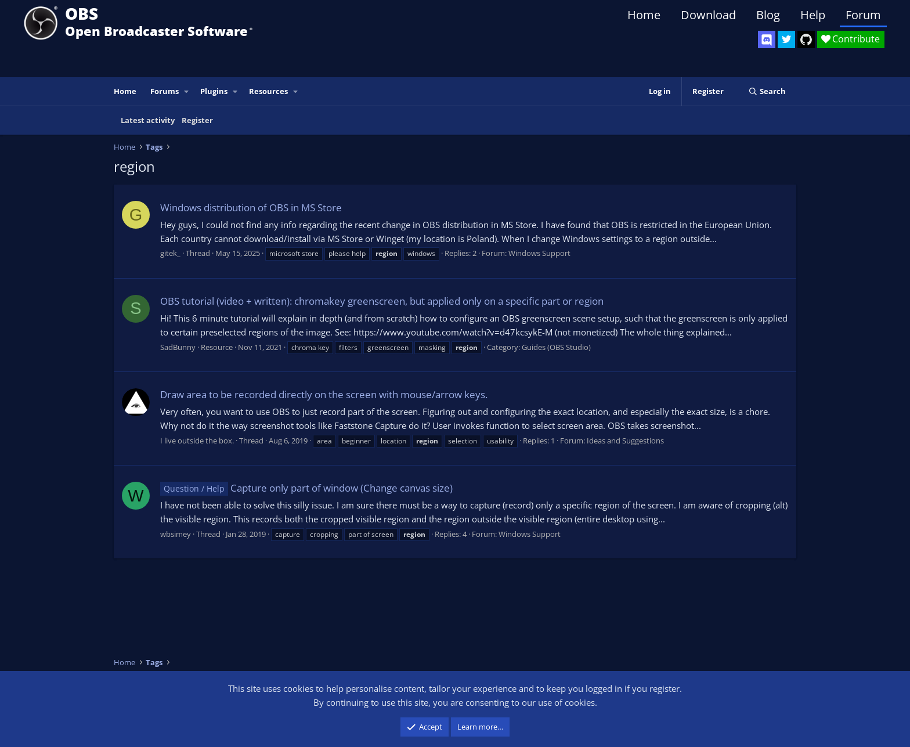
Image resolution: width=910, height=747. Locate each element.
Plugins (214, 91)
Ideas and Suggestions (625, 440)
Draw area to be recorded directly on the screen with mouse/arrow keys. (324, 394)
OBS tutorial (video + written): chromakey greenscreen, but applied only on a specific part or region (382, 301)
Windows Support (539, 253)
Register (197, 120)
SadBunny (178, 347)
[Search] (767, 91)
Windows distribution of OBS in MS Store (251, 207)
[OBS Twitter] (786, 39)
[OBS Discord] (766, 39)
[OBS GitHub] (806, 39)
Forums (164, 91)
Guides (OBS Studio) (556, 347)
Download (708, 15)
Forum (863, 15)
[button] (187, 91)
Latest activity (148, 120)
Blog (768, 15)
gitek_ (170, 253)
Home (643, 15)
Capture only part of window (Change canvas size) (306, 488)
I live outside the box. (197, 440)
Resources (268, 91)
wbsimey (175, 534)
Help (812, 15)
